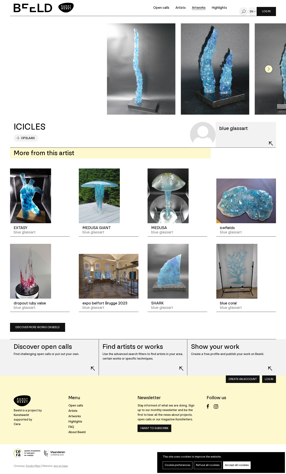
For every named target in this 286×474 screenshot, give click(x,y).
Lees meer (90, 366)
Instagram (217, 406)
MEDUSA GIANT (96, 227)
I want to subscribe (154, 428)
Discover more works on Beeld (38, 327)
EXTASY (20, 227)
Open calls (161, 8)
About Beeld (77, 432)
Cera (17, 424)
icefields (227, 227)
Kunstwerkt (21, 415)
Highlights (219, 8)
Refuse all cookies (208, 465)
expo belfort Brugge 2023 (104, 303)
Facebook (210, 406)
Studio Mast (33, 466)
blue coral (228, 303)
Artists (180, 8)
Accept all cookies (237, 465)
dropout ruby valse (30, 303)
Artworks (199, 8)
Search (243, 11)
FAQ (71, 427)
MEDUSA (159, 227)
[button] (268, 69)
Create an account (243, 379)
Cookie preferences (177, 465)
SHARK (157, 303)
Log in (266, 11)
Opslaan (28, 138)
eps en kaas (61, 466)
